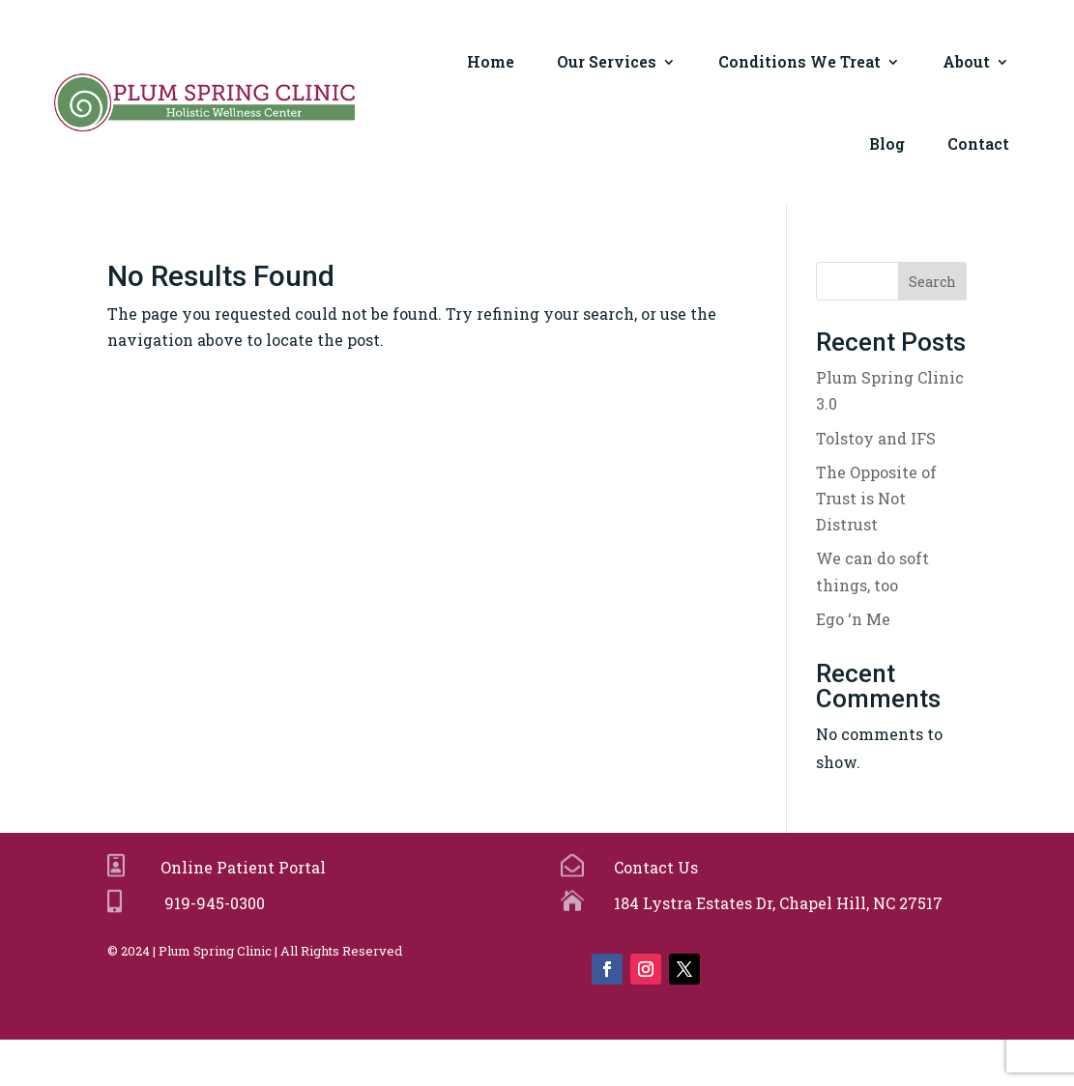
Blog (887, 143)
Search (932, 281)
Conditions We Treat (799, 61)
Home (490, 61)
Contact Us (654, 867)
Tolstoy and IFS (876, 438)
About (966, 61)
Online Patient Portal (239, 867)
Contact (978, 143)
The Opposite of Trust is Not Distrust (876, 498)
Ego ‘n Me (853, 619)
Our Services (606, 61)
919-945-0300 (211, 903)
